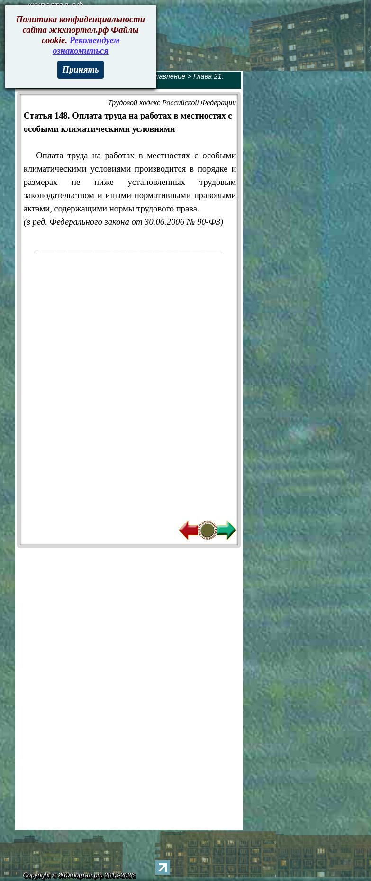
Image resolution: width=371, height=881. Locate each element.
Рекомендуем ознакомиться (86, 45)
